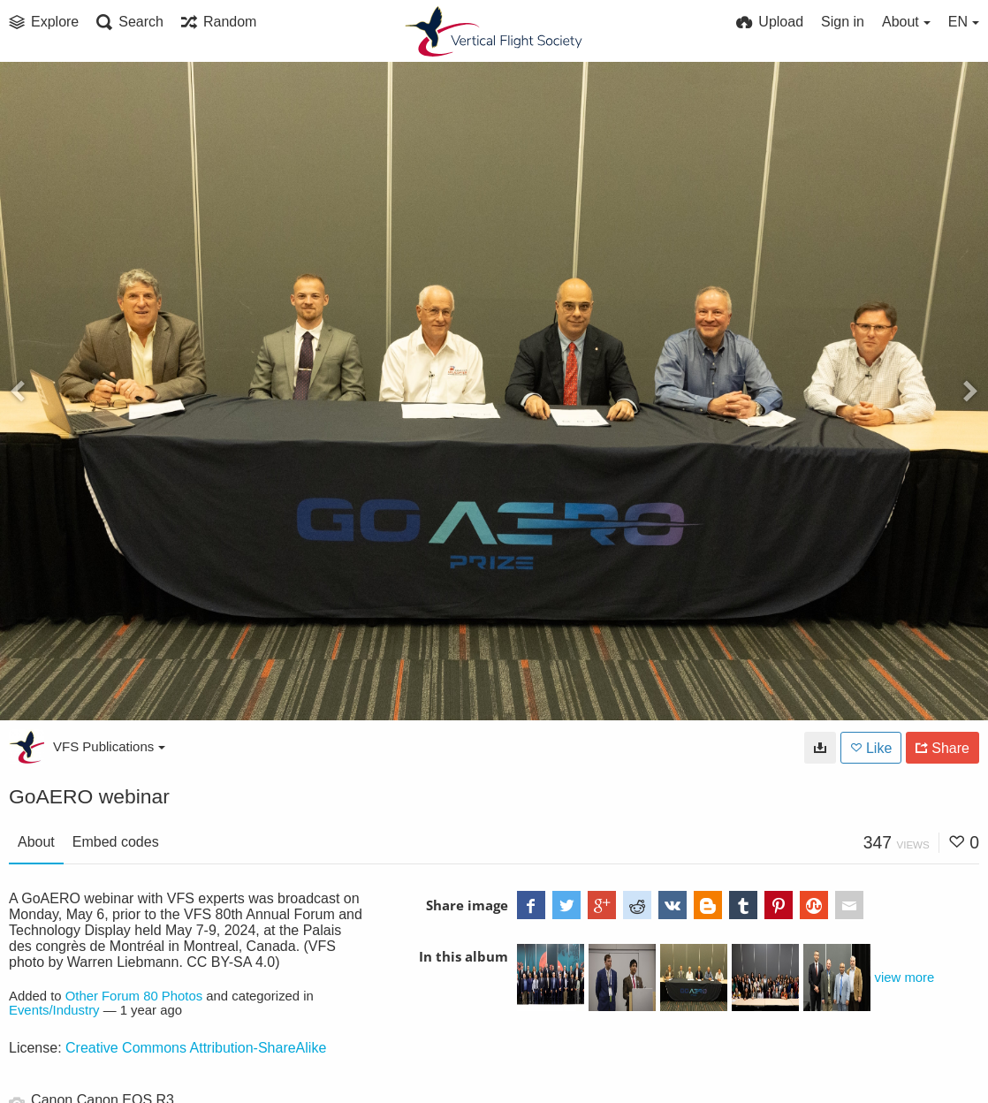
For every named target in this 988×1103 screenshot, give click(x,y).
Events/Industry (54, 1010)
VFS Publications (109, 746)
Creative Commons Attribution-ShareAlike (195, 1047)
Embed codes (115, 841)
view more (905, 977)
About (36, 841)
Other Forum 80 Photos (133, 996)
